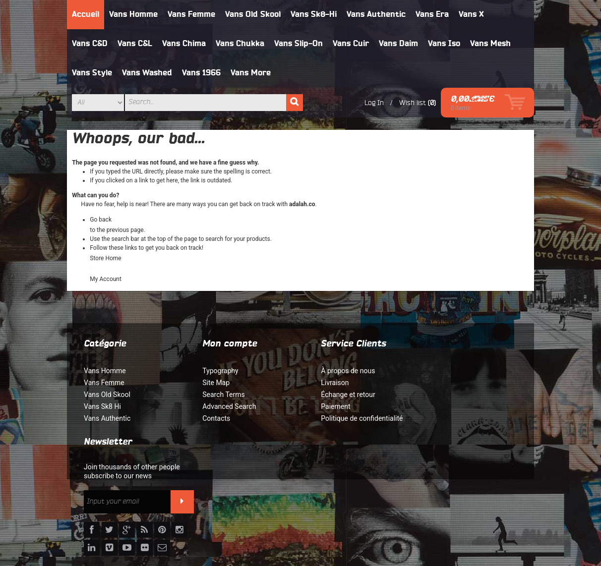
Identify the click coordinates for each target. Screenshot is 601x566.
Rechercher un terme (307, 512)
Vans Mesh (491, 44)
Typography (212, 371)
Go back (101, 219)
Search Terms (215, 394)
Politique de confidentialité (346, 418)
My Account (106, 279)
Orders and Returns (442, 512)
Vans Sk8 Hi (102, 406)
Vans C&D (90, 44)
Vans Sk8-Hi (314, 14)
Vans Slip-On (299, 44)
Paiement (319, 406)
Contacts (208, 418)
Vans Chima (184, 44)
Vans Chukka (240, 44)
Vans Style (92, 73)
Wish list (412, 103)
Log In (373, 103)
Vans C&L (135, 44)
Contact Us (498, 512)
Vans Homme (134, 14)
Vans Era (432, 14)
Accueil (86, 14)
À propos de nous (332, 371)
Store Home (105, 258)
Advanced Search (221, 406)
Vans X (471, 14)
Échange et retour (332, 394)
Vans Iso (444, 44)
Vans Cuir (351, 44)
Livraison (319, 383)
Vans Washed (147, 73)
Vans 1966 (201, 73)
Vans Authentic (376, 14)
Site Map (208, 383)
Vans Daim (399, 44)
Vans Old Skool (253, 14)
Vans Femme (192, 14)
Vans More (251, 73)
